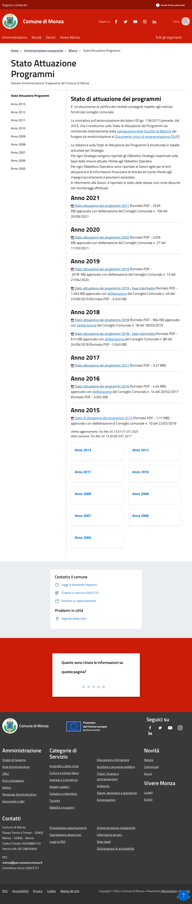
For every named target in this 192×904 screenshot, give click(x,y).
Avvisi (148, 773)
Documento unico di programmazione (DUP (146, 136)
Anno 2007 (18, 152)
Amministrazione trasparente (43, 50)
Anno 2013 (18, 104)
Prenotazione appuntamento (68, 827)
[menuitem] (36, 104)
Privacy (38, 891)
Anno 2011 (18, 120)
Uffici (5, 773)
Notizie (148, 760)
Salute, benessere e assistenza (117, 793)
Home (15, 50)
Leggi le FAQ (57, 841)
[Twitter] (122, 21)
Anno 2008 (18, 144)
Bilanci (73, 50)
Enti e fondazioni (13, 780)
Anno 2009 (18, 136)
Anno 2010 (18, 128)
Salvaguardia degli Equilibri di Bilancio (144, 131)
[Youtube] (132, 21)
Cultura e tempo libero (64, 773)
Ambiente (103, 786)
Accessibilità (20, 891)
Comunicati (151, 766)
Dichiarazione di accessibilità (115, 848)
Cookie (51, 891)
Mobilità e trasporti (61, 807)
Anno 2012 (18, 112)
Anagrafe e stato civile (64, 766)
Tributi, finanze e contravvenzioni (108, 776)
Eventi (148, 799)
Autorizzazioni (106, 799)
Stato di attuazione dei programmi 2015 (104, 418)
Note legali (104, 841)
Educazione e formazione (113, 760)
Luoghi (148, 792)
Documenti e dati (13, 801)
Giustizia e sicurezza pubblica (116, 766)
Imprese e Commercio (63, 780)
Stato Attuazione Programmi (30, 95)
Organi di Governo (14, 760)
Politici (6, 787)
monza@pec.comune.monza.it (22, 862)
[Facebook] (112, 21)
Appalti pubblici (59, 786)
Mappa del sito (69, 891)
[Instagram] (141, 21)
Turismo (54, 800)
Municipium (169, 891)
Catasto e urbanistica (63, 793)
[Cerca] (185, 21)
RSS (5, 891)
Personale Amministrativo (19, 794)
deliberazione (117, 293)
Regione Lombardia (14, 5)
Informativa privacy (109, 834)
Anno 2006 (18, 160)
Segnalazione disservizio (65, 834)
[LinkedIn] (151, 21)
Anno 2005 (18, 168)
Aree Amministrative (16, 766)
